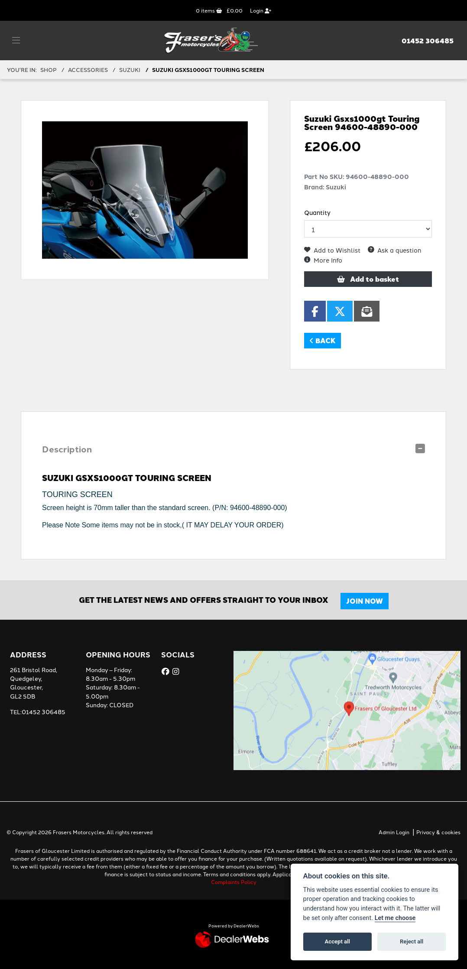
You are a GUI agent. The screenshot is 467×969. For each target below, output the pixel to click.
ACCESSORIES (88, 69)
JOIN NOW (364, 600)
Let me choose (395, 918)
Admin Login (394, 832)
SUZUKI (129, 69)
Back (322, 340)
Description (67, 448)
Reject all (411, 941)
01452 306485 (428, 41)
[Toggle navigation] (16, 40)
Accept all (337, 941)
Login (260, 10)
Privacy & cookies (438, 832)
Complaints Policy (233, 881)
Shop (48, 69)
